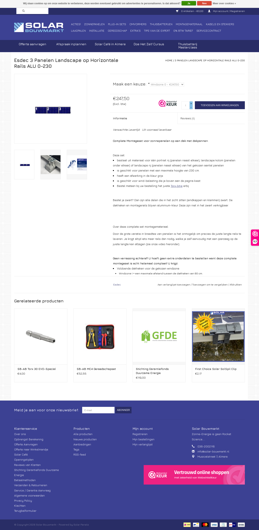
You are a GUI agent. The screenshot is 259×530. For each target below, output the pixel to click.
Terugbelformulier (25, 510)
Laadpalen (78, 30)
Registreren (140, 434)
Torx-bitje (177, 185)
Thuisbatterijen (161, 24)
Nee (204, 3)
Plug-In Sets (117, 24)
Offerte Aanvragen (26, 444)
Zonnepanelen (94, 24)
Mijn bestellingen (143, 439)
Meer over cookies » (224, 3)
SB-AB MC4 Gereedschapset (96, 369)
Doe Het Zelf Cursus (149, 44)
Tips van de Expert (157, 30)
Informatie (120, 118)
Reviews (187, 118)
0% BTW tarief (183, 30)
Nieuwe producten (85, 439)
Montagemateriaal (189, 24)
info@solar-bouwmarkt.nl (213, 451)
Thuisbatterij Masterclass (187, 45)
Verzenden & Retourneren (30, 485)
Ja (189, 3)
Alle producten (82, 434)
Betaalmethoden (25, 480)
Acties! (76, 24)
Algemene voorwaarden (29, 495)
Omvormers (138, 24)
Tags (76, 449)
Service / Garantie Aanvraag (32, 490)
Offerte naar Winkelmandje (31, 449)
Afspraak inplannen (71, 44)
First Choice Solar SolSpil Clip (216, 369)
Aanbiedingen (82, 444)
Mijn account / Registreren (226, 11)
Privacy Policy (23, 500)
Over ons (20, 434)
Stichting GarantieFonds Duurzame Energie (152, 371)
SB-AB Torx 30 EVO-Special (36, 369)
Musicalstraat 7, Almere (212, 456)
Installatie (96, 30)
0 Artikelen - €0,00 (190, 11)
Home (168, 60)
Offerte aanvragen (32, 44)
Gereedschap (117, 30)
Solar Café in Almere (110, 44)
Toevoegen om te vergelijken (210, 284)
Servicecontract (208, 30)
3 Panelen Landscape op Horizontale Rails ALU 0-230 (210, 60)
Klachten (19, 505)
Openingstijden (24, 459)
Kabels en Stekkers (220, 24)
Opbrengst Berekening (28, 439)
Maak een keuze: (131, 83)
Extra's (135, 30)
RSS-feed (79, 454)
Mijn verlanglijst (143, 444)
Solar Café (21, 454)
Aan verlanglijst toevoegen (174, 284)
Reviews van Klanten (27, 464)
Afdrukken (236, 284)
